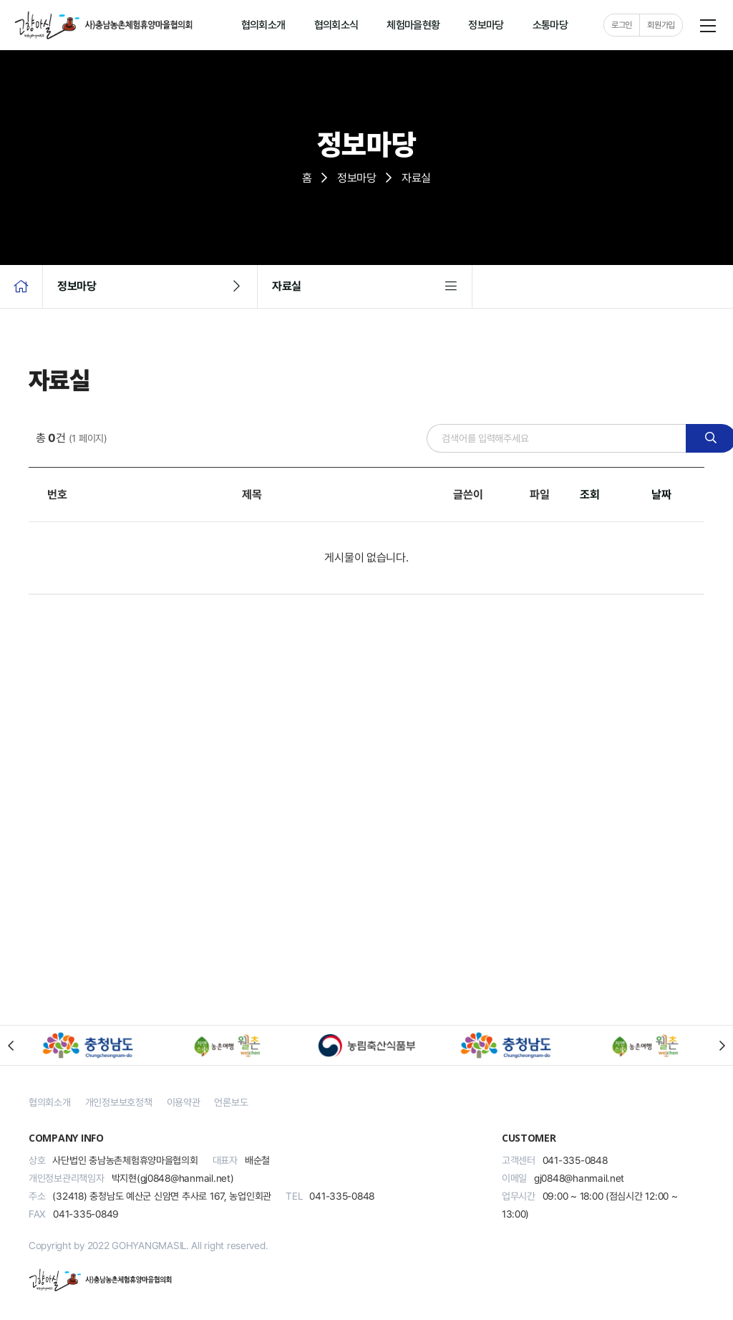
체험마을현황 (413, 25)
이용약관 (183, 1102)
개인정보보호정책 (118, 1102)
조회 (589, 494)
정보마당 (485, 25)
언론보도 (231, 1102)
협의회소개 (263, 25)
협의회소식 (336, 25)
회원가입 (661, 25)
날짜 (661, 494)
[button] (10, 1045)
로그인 (621, 25)
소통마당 (550, 25)
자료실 (372, 286)
